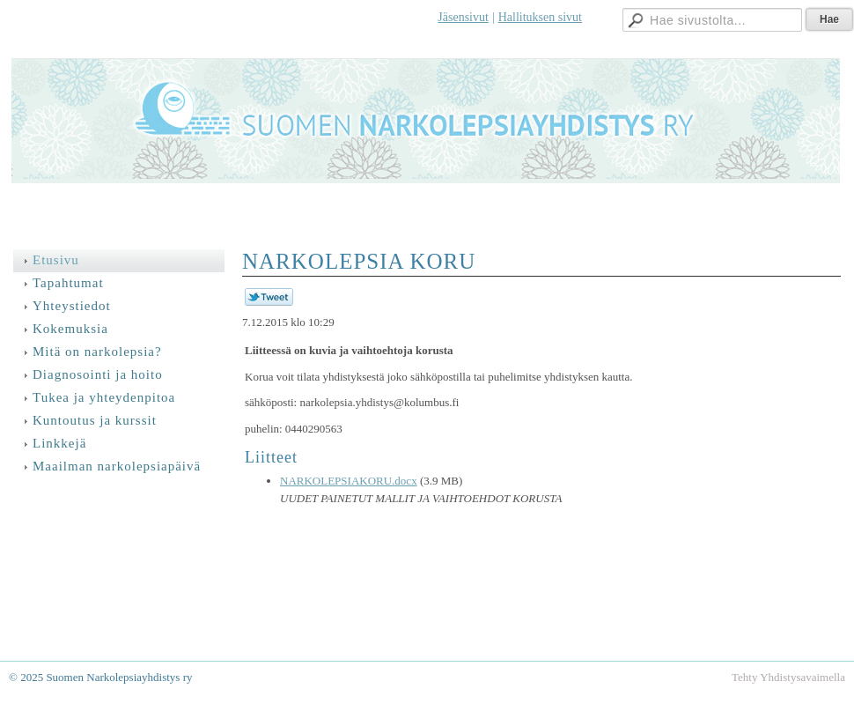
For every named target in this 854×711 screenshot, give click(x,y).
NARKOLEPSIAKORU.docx (348, 480)
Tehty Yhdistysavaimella (788, 677)
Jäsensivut (463, 17)
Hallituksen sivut (540, 17)
